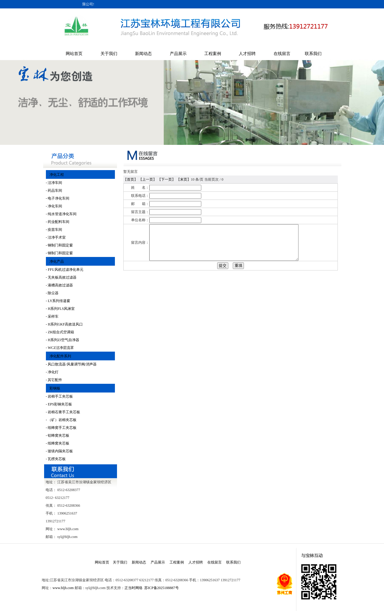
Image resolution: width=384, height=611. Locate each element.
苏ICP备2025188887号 (161, 588)
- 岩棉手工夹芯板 (59, 396)
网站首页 (74, 53)
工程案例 (212, 53)
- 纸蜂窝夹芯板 (58, 443)
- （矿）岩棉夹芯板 (61, 420)
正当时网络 (133, 588)
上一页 (147, 179)
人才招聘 (247, 53)
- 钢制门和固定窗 (59, 245)
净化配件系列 (58, 356)
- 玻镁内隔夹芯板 (59, 451)
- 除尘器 (52, 293)
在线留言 (282, 53)
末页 (183, 179)
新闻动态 (143, 53)
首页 (130, 179)
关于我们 (108, 53)
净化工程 (55, 175)
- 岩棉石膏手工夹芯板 (63, 412)
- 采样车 (52, 316)
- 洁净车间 (54, 183)
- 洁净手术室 (56, 237)
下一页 (166, 179)
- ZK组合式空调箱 (60, 332)
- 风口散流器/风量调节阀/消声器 (71, 364)
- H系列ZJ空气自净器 (63, 340)
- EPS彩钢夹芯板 (59, 404)
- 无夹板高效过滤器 (61, 277)
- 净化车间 (54, 206)
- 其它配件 (54, 380)
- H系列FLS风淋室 (60, 309)
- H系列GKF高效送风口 (64, 324)
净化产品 (55, 261)
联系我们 (313, 53)
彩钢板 (53, 388)
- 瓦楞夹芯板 (56, 459)
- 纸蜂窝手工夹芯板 (61, 428)
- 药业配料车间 (58, 222)
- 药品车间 (54, 190)
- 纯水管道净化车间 (61, 214)
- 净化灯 (52, 372)
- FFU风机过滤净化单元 (64, 269)
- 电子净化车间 (58, 198)
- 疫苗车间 (54, 230)
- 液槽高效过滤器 (59, 285)
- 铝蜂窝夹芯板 (58, 435)
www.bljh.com (63, 588)
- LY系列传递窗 (58, 301)
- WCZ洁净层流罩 (60, 348)
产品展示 (178, 53)
